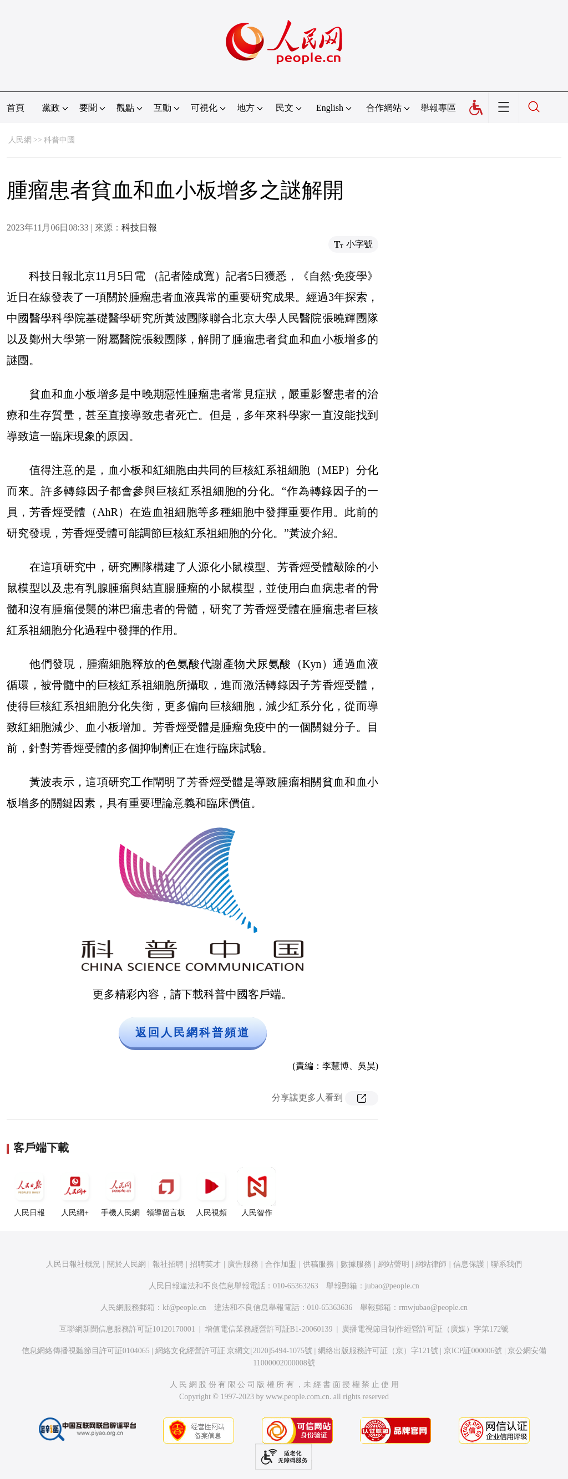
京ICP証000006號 (473, 1351)
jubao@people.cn (392, 1286)
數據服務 (356, 1264)
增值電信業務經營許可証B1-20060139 (269, 1329)
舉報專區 (438, 107)
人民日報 (29, 1192)
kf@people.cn (184, 1307)
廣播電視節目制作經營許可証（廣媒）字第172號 (425, 1329)
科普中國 (59, 140)
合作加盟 (280, 1264)
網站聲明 (393, 1264)
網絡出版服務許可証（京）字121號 (378, 1351)
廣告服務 (242, 1264)
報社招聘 (168, 1264)
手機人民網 (120, 1192)
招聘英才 (205, 1264)
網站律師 (431, 1264)
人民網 (20, 140)
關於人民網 (126, 1264)
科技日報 (139, 227)
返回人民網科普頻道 (192, 1032)
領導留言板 (165, 1192)
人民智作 (256, 1192)
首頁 (15, 107)
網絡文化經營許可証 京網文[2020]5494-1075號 (234, 1351)
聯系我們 (506, 1264)
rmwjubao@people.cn (433, 1307)
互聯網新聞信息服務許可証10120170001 (127, 1329)
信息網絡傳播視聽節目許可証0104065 (86, 1351)
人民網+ (74, 1192)
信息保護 (468, 1264)
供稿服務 (318, 1264)
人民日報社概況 (73, 1264)
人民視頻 (211, 1192)
